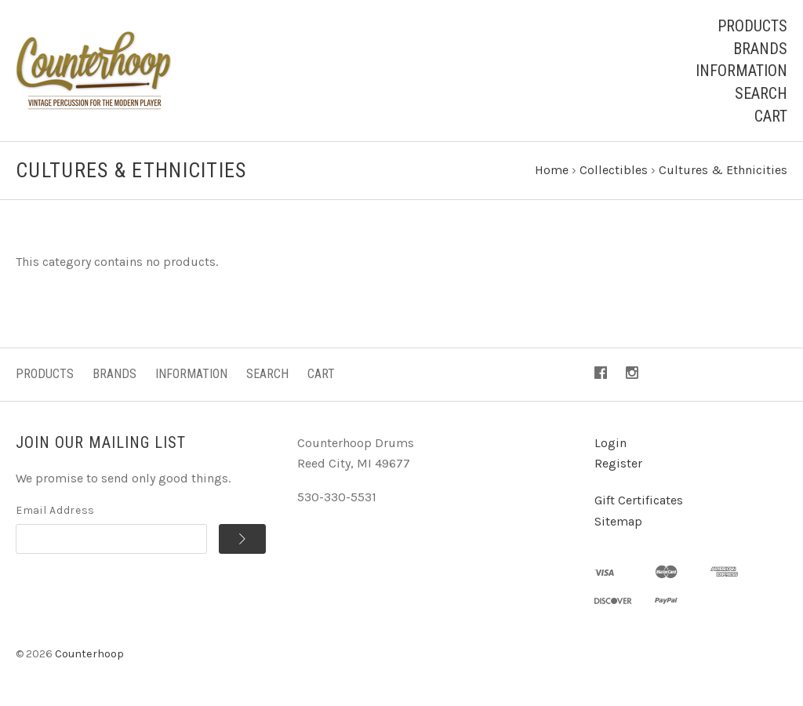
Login (610, 442)
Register (618, 463)
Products (752, 25)
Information (741, 70)
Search (761, 93)
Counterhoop (89, 654)
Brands (760, 48)
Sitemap (618, 521)
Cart (770, 116)
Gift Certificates (638, 500)
